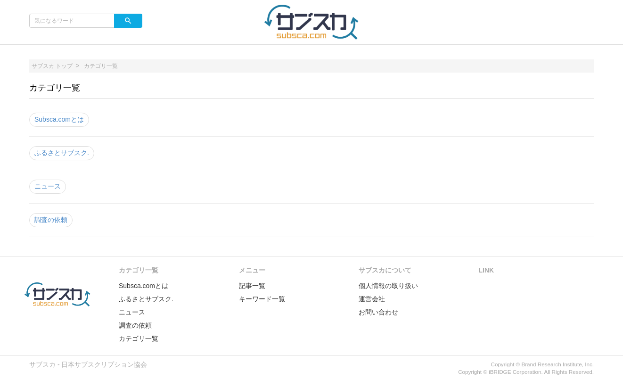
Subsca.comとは (59, 119)
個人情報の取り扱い (388, 285)
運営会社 (372, 299)
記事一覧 (252, 285)
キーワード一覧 (262, 299)
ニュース (47, 186)
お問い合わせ (378, 312)
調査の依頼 (50, 219)
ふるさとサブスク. (61, 153)
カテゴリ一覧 (138, 338)
